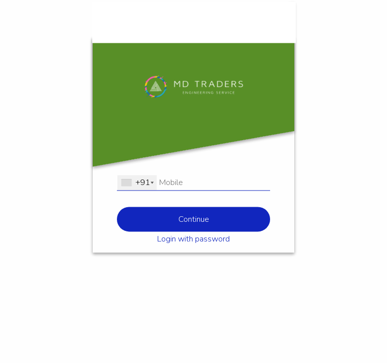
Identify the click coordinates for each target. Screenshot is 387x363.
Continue (193, 219)
